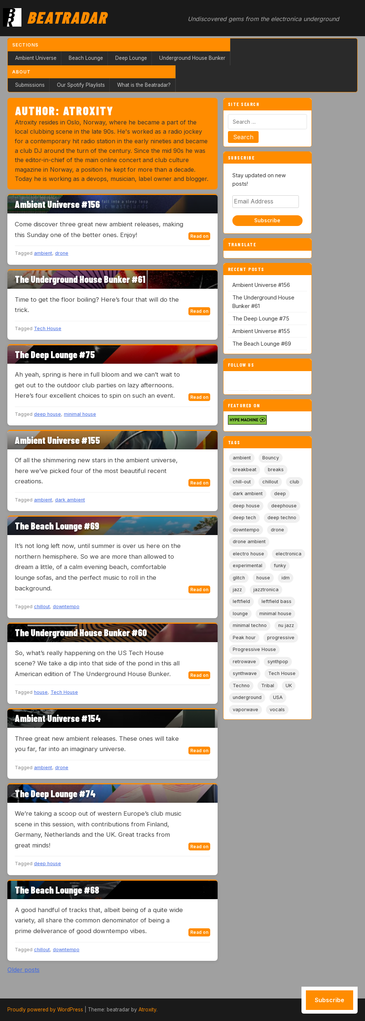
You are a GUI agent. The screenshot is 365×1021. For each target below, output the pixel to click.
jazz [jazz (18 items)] (237, 589)
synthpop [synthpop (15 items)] (277, 661)
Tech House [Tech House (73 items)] (282, 673)
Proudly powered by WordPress (45, 1010)
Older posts (23, 969)
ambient (43, 253)
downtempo (66, 606)
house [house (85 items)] (263, 577)
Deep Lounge (131, 58)
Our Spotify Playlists (81, 85)
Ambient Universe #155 (261, 331)
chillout (42, 606)
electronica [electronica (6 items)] (288, 553)
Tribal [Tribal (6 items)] (267, 685)
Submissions (30, 85)
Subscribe (267, 220)
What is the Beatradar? (144, 85)
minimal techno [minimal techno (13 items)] (250, 625)
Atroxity (147, 1010)
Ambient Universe (36, 58)
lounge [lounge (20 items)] (240, 613)
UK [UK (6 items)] (289, 685)
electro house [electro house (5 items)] (248, 553)
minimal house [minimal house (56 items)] (275, 613)
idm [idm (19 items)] (286, 577)
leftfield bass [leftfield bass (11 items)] (276, 601)
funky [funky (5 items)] (280, 565)
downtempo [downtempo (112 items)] (246, 529)
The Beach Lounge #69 (261, 343)
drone (61, 253)
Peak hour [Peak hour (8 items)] (244, 637)
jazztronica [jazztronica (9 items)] (266, 589)
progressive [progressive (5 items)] (280, 637)
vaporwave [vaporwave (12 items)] (245, 709)
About (21, 72)
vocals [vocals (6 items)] (277, 709)
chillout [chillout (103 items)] (270, 481)
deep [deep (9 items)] (280, 493)
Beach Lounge (86, 58)
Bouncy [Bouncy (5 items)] (270, 457)
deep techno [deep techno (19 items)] (281, 517)
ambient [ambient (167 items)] (242, 457)
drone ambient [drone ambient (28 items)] (249, 541)
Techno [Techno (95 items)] (241, 685)
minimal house (80, 414)
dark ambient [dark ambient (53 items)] (248, 493)
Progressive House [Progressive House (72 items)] (254, 649)
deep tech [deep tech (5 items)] (244, 517)
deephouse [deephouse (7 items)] (284, 505)
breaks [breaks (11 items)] (276, 469)
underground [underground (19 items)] (247, 697)
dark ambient (70, 500)
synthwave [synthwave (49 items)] (245, 673)
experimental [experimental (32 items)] (247, 565)
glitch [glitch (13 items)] (239, 577)
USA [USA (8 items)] (278, 697)
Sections (25, 45)
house (41, 692)
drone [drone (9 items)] (277, 529)
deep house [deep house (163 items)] (246, 505)
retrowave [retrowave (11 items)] (244, 661)
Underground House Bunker (192, 58)
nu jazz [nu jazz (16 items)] (286, 625)
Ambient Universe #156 (261, 285)
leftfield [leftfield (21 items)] (241, 601)
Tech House (47, 328)
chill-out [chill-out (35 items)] (242, 481)
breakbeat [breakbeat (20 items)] (244, 469)
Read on (199, 236)
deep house (47, 414)
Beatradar (67, 17)
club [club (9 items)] (294, 481)
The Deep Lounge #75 (260, 318)
